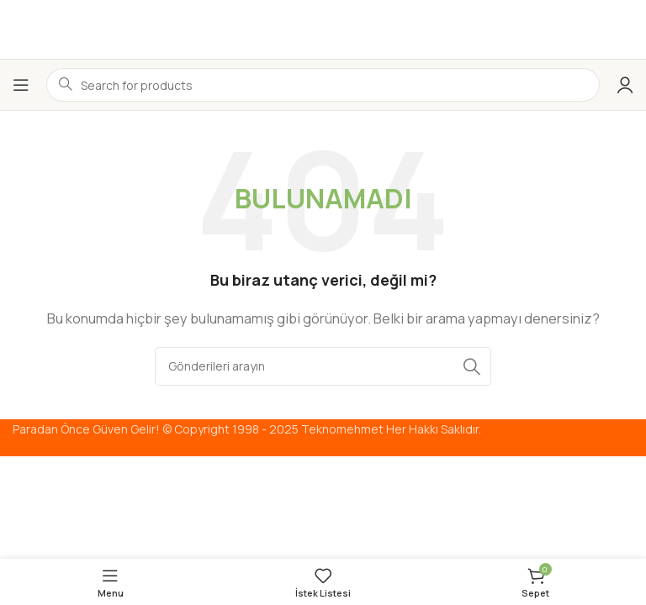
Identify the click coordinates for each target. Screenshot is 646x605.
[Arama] (323, 366)
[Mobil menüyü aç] (21, 85)
